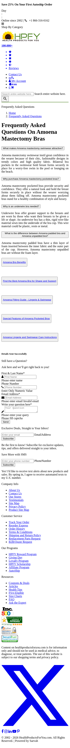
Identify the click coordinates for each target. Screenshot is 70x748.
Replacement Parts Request (25, 539)
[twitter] (35, 729)
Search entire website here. (50, 93)
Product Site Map (19, 510)
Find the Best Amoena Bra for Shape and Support (29, 281)
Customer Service (11, 517)
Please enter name (12, 380)
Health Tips (15, 590)
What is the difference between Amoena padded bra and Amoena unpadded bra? (35, 234)
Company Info (9, 485)
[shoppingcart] (39, 87)
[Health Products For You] (35, 36)
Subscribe (8, 439)
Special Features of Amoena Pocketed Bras (26, 318)
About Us (14, 491)
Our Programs (9, 549)
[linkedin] (10, 732)
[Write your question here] (23, 410)
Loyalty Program (19, 561)
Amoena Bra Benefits (14, 262)
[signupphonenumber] (17, 462)
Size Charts (15, 597)
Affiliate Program (19, 568)
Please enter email (12, 401)
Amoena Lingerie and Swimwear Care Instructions (30, 337)
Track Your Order (19, 523)
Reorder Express (18, 526)
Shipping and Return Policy (25, 536)
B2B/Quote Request (20, 542)
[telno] (11, 77)
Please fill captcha (12, 419)
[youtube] (14, 732)
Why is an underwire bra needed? (21, 206)
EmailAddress (42, 435)
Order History (17, 529)
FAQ (11, 600)
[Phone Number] (21, 387)
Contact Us (15, 74)
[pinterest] (18, 732)
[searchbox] (17, 94)
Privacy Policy (17, 507)
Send (6, 423)
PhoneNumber (42, 461)
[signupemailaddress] (17, 436)
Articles (13, 587)
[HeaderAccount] (17, 80)
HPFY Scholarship (20, 565)
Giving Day (15, 558)
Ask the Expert (17, 603)
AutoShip (14, 571)
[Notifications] (13, 84)
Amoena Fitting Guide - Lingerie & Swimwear (27, 299)
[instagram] (6, 732)
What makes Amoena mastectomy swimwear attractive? (33, 148)
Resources (7, 577)
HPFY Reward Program (23, 555)
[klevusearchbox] (5, 99)
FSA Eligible (16, 593)
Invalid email (31, 401)
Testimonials (16, 501)
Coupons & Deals (19, 584)
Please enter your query (15, 416)
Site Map (14, 504)
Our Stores (15, 497)
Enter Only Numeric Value (17, 390)
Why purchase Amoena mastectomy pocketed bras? (31, 178)
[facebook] (2, 732)
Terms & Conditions (20, 533)
